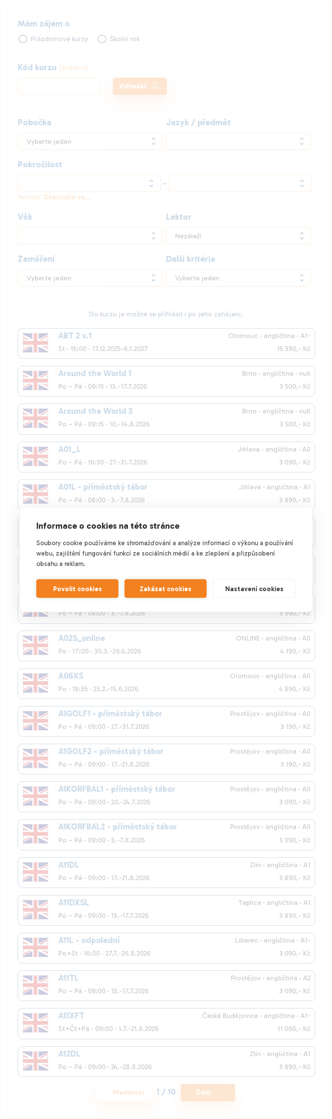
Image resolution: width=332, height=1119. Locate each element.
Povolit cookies (77, 588)
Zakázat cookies (166, 588)
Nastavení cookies (254, 588)
